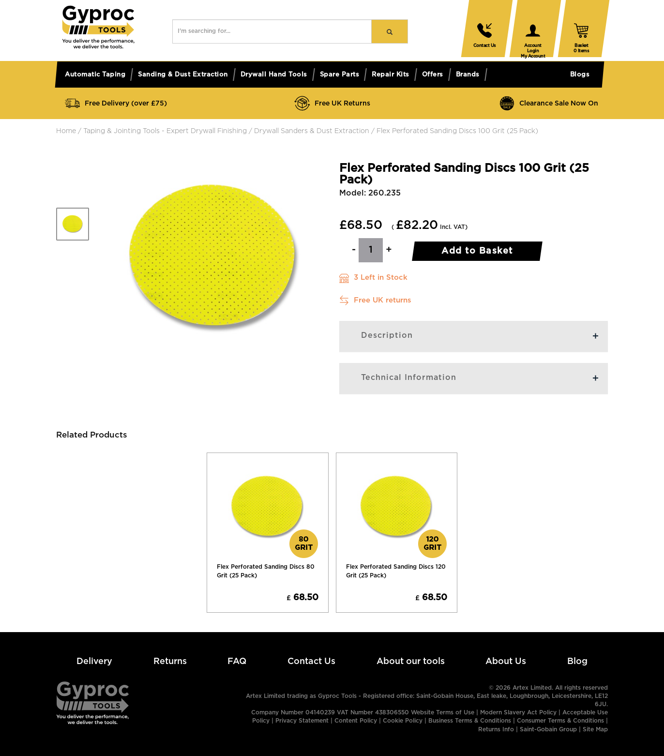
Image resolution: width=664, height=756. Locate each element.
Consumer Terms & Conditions (560, 721)
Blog (577, 661)
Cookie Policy (403, 721)
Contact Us (311, 661)
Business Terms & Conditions (469, 721)
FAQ (236, 661)
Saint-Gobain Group (548, 729)
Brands (468, 74)
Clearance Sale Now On (548, 103)
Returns (170, 661)
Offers (432, 74)
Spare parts (340, 74)
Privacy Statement (302, 721)
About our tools (411, 661)
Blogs (580, 74)
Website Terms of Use (442, 712)
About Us (505, 661)
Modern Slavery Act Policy (518, 712)
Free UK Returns (332, 103)
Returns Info (496, 729)
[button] (98, 46)
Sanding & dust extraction (183, 74)
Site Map (595, 729)
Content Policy (355, 721)
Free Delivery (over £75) (115, 103)
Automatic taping (95, 74)
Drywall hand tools (274, 74)
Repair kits (390, 74)
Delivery (94, 661)
